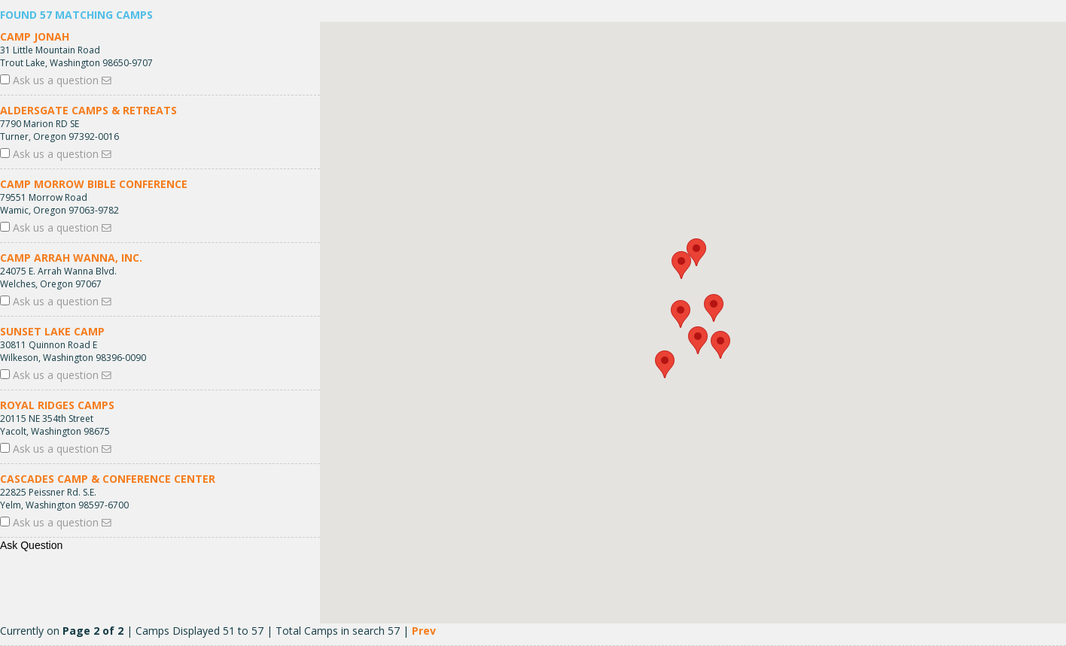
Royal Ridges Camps (57, 405)
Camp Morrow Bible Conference (93, 184)
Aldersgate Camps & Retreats (88, 110)
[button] (713, 308)
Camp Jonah (34, 36)
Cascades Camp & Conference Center (107, 479)
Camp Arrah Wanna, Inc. (71, 257)
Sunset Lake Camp (52, 331)
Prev (424, 630)
